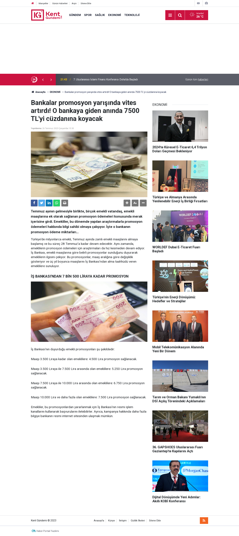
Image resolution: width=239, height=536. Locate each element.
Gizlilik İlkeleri (138, 520)
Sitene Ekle (86, 3)
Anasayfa (99, 520)
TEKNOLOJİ (132, 15)
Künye (111, 520)
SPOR (88, 15)
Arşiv (74, 3)
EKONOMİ (114, 15)
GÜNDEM (75, 15)
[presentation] (43, 80)
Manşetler (43, 3)
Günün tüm (196, 79)
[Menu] (170, 15)
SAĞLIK (100, 15)
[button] (127, 203)
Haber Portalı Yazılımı (48, 531)
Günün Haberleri (60, 3)
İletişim (123, 520)
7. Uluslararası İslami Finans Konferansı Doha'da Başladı (105, 79)
